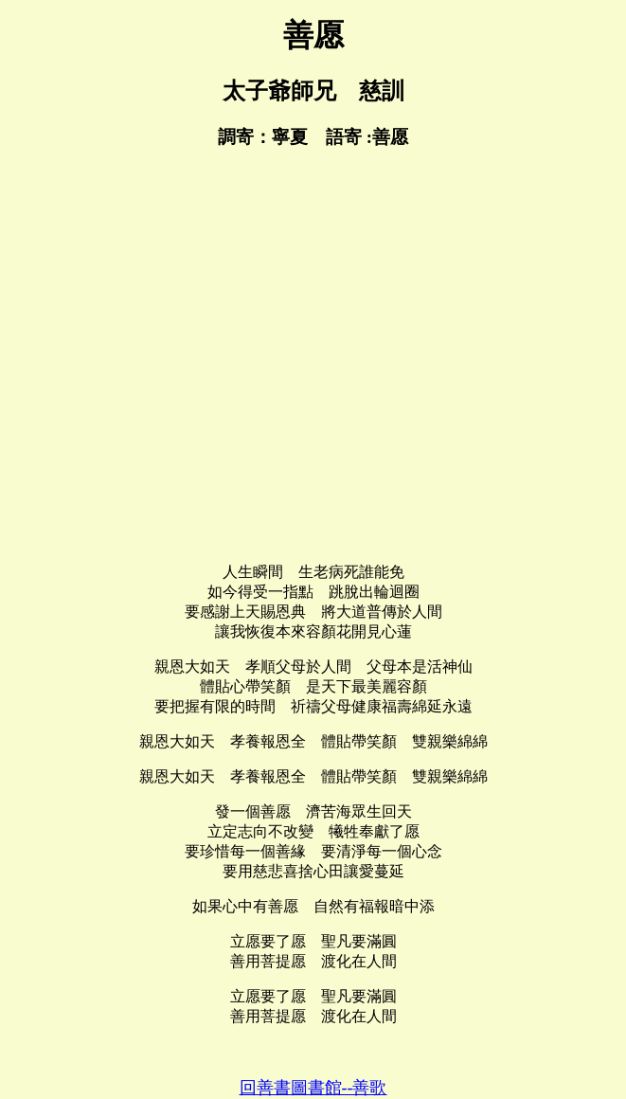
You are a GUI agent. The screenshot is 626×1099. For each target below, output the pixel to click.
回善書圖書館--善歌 (313, 1087)
